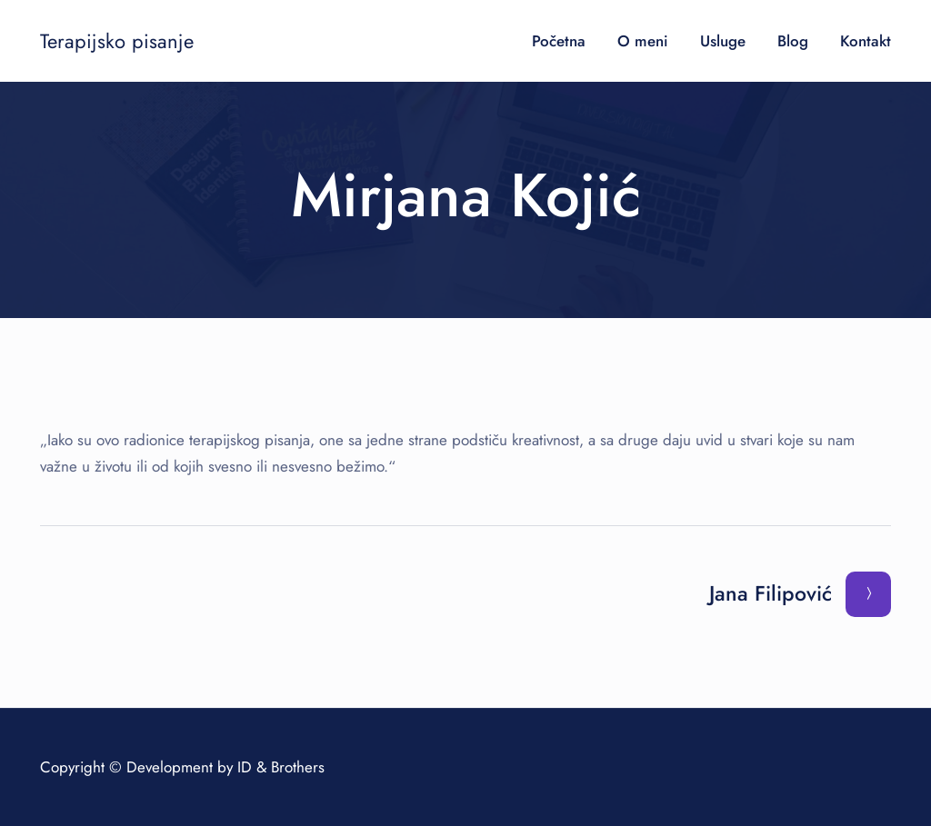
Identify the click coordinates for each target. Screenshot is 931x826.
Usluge (723, 41)
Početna (559, 41)
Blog (792, 41)
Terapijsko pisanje (117, 41)
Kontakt (865, 41)
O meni (642, 41)
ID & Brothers (281, 767)
